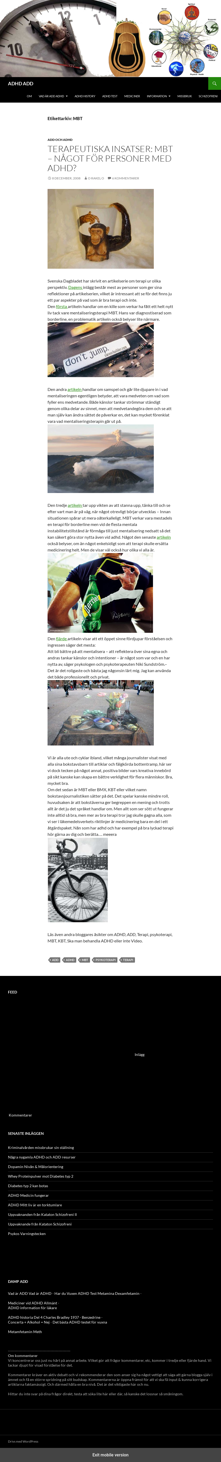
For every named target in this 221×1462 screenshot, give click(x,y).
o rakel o (96, 178)
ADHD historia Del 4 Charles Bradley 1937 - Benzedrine (54, 1317)
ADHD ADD (20, 83)
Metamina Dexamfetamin (118, 1293)
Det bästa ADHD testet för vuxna (80, 1322)
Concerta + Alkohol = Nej (29, 1322)
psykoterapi (106, 960)
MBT (85, 960)
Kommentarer (20, 1115)
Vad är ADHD (40, 1293)
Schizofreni (208, 96)
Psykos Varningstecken (27, 1233)
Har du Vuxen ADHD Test (75, 1293)
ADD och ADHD (60, 140)
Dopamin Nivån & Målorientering (35, 1166)
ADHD (70, 960)
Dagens (75, 287)
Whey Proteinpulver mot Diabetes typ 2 (40, 1176)
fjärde (61, 638)
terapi (128, 960)
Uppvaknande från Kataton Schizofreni (40, 1224)
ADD (55, 960)
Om (29, 96)
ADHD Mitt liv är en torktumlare (35, 1205)
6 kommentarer (125, 178)
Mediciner (132, 96)
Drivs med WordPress (23, 1441)
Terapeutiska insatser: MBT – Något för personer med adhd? (110, 158)
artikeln (74, 389)
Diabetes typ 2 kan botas (28, 1185)
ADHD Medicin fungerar (28, 1195)
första (62, 306)
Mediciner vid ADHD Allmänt (32, 1303)
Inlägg (139, 1054)
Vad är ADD (18, 1293)
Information (157, 96)
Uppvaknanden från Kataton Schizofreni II (42, 1214)
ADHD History (85, 96)
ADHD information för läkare (32, 1307)
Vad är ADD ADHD (51, 96)
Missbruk (184, 96)
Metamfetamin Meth (25, 1331)
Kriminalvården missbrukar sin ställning (41, 1147)
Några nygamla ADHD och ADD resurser (42, 1157)
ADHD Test (109, 96)
